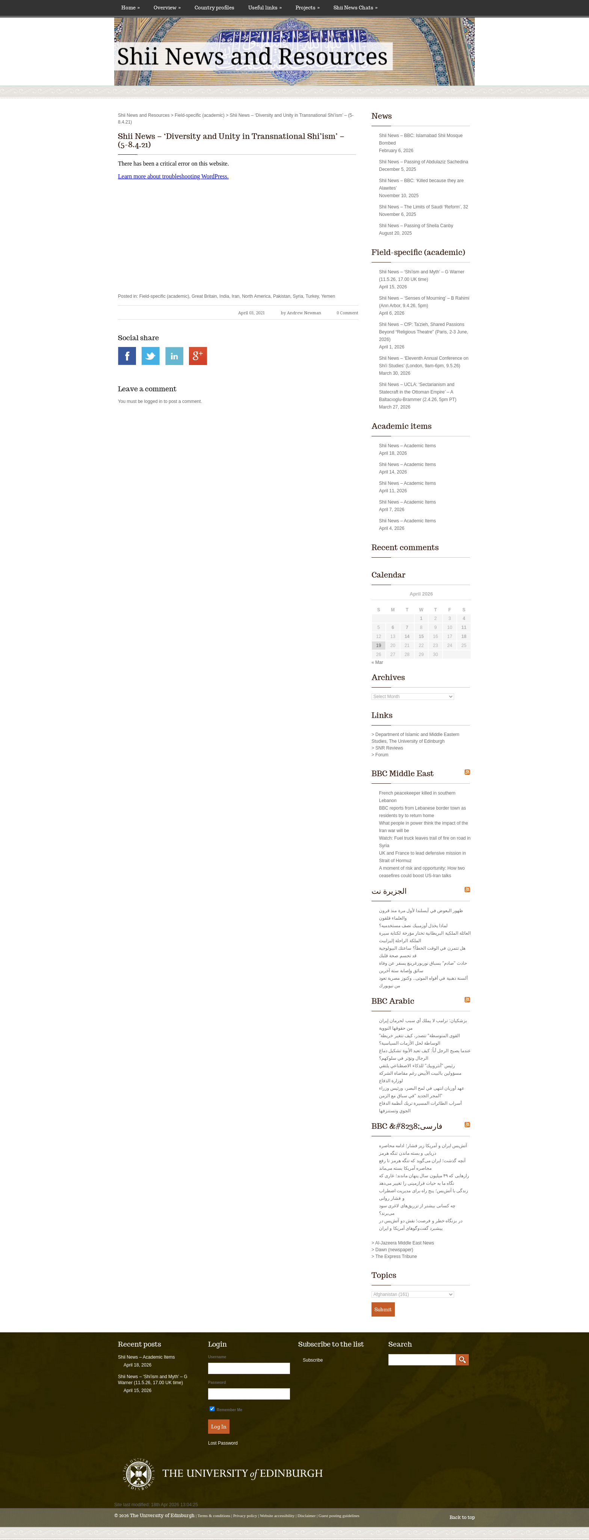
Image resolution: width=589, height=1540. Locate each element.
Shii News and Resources (143, 115)
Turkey (312, 296)
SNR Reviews (389, 748)
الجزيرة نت (389, 891)
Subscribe (313, 1360)
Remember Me (226, 1409)
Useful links (265, 8)
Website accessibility (277, 1515)
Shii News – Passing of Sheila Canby (416, 225)
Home (130, 8)
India (224, 296)
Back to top (462, 1517)
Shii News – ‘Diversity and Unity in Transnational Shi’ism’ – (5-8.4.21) (231, 140)
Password (217, 1382)
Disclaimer (307, 1515)
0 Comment (347, 313)
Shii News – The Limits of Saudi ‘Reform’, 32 (423, 207)
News (382, 116)
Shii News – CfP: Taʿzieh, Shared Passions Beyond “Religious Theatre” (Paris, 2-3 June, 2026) (423, 332)
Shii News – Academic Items (407, 445)
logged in (153, 401)
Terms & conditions (214, 1515)
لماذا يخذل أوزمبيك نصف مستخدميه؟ (413, 925)
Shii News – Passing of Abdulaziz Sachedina (423, 161)
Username (217, 1357)
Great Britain (204, 296)
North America (256, 296)
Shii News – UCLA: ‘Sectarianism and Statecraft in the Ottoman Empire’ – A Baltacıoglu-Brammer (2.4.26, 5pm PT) (417, 392)
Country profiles (214, 8)
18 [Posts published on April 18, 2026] (463, 636)
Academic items (402, 426)
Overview (167, 8)
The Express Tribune (396, 1256)
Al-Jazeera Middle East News (404, 1243)
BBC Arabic (393, 1001)
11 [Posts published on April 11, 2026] (463, 627)
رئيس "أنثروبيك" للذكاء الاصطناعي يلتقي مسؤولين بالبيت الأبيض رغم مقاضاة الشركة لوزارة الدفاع (420, 1073)
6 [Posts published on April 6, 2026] (392, 627)
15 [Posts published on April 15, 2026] (421, 636)
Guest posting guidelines (339, 1515)
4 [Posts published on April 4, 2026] (464, 618)
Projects (308, 8)
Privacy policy (245, 1515)
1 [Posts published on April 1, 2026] (421, 618)
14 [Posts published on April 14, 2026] (407, 636)
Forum (381, 754)
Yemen (328, 296)
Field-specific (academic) (200, 115)
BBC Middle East (403, 773)
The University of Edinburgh (162, 1515)
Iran (236, 296)
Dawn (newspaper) (394, 1249)
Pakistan (281, 296)
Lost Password (223, 1443)
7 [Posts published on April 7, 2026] (407, 627)
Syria (298, 296)
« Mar (377, 662)
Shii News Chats (356, 8)
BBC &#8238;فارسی (407, 1126)
